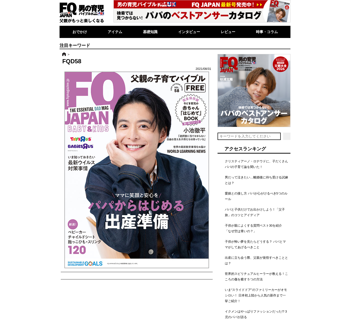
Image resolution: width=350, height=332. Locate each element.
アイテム (115, 32)
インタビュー (189, 32)
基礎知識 (150, 32)
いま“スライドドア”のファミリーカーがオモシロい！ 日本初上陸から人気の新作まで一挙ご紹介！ (256, 295)
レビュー (228, 32)
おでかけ (79, 32)
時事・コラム (267, 32)
